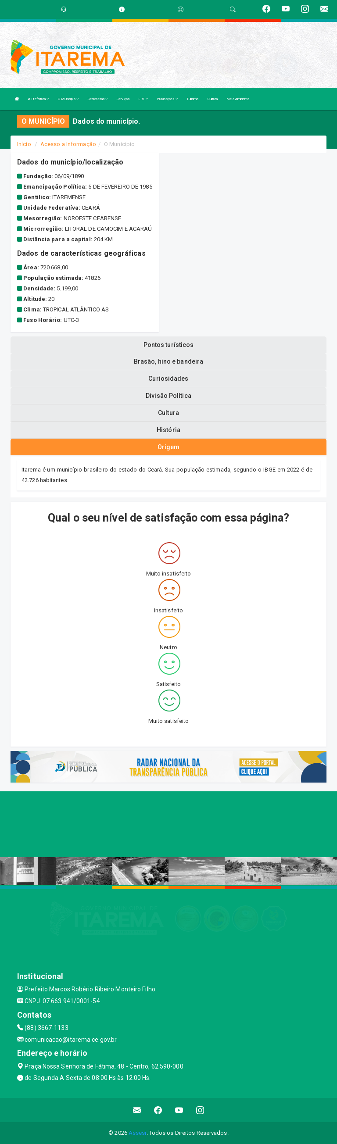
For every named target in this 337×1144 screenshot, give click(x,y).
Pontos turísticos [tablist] (168, 344)
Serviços (122, 99)
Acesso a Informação (68, 144)
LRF (143, 99)
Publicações (167, 99)
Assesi (138, 1133)
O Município (68, 99)
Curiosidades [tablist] (168, 378)
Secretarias (97, 99)
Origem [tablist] (169, 446)
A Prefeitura (38, 99)
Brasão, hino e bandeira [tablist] (168, 361)
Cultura (213, 99)
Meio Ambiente (237, 99)
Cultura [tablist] (168, 412)
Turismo (192, 99)
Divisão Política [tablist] (168, 395)
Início (24, 144)
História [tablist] (168, 429)
